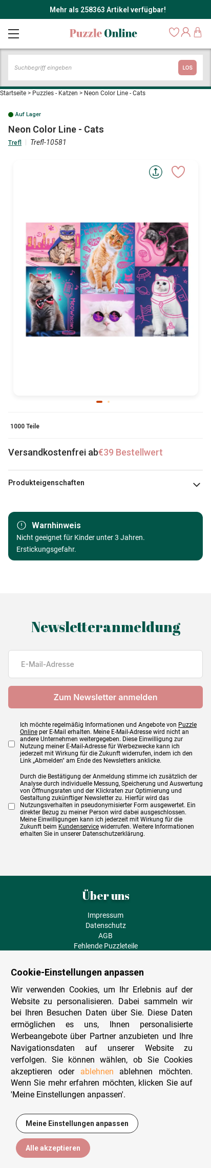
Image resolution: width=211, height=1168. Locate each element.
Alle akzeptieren (53, 1148)
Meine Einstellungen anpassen (77, 1123)
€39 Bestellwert (130, 452)
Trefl (15, 142)
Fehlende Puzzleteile (106, 946)
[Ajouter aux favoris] (178, 172)
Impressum (105, 915)
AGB (105, 936)
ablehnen (97, 1071)
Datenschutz (106, 925)
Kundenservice (78, 826)
